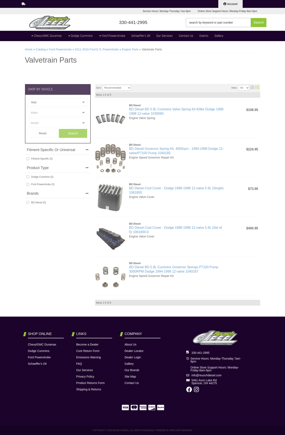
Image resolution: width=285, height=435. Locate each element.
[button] (226, 22)
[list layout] (257, 88)
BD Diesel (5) (38, 202)
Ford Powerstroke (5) (43, 184)
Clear (42, 133)
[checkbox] (27, 158)
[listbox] (57, 102)
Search (73, 133)
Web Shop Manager (181, 430)
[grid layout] (252, 88)
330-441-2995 (200, 352)
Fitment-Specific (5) (42, 158)
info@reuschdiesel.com (206, 375)
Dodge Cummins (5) (42, 176)
